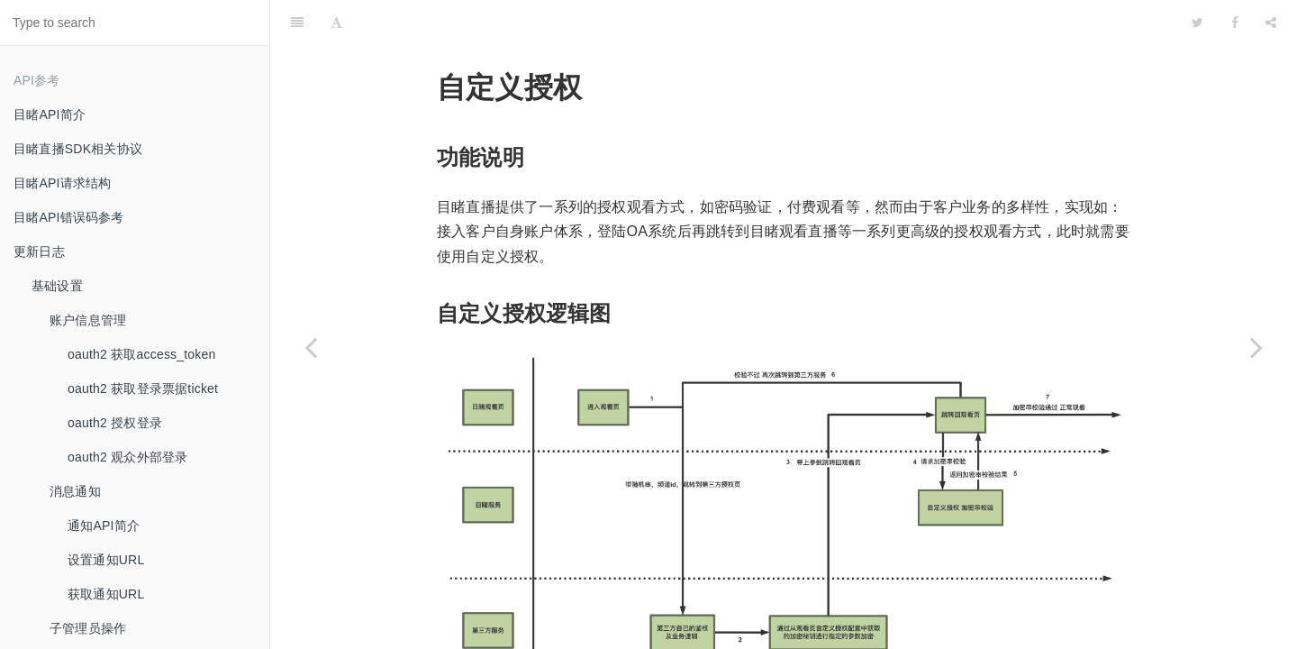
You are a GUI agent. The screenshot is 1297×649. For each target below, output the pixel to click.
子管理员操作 (88, 628)
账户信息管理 (88, 320)
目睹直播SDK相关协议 (78, 149)
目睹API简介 (50, 114)
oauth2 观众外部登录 (127, 457)
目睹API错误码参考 (69, 217)
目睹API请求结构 (62, 183)
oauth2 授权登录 (115, 423)
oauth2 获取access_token (142, 354)
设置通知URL (106, 560)
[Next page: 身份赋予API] (1256, 347)
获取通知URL (106, 594)
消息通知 (75, 491)
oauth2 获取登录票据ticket (143, 388)
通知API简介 (104, 525)
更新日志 (39, 251)
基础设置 (57, 286)
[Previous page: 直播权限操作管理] (310, 347)
